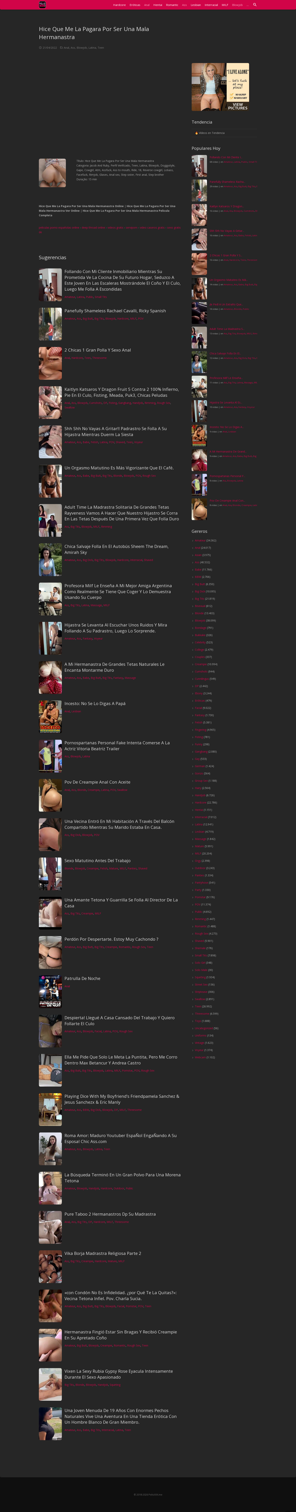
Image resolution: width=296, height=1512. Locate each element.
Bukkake (200, 635)
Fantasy (87, 638)
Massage (96, 605)
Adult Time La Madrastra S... (227, 329)
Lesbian (76, 711)
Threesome (99, 358)
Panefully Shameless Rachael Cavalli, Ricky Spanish (115, 310)
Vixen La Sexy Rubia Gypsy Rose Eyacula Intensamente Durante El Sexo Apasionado (119, 1374)
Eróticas (200, 700)
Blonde (117, 475)
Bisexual (200, 606)
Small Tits (101, 297)
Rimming (150, 403)
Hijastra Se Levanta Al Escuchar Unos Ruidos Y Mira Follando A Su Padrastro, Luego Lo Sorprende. (116, 628)
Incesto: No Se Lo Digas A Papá (95, 703)
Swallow (70, 407)
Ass (73, 47)
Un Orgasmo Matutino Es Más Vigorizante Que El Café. (119, 468)
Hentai (199, 810)
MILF (133, 318)
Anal (66, 47)
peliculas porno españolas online (59, 227)
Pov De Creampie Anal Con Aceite (97, 782)
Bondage (200, 628)
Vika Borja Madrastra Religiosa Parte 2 (103, 1253)
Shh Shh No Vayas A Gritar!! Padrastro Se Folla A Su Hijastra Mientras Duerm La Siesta (116, 431)
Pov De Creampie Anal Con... (227, 500)
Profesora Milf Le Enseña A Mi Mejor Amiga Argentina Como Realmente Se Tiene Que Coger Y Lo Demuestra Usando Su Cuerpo (118, 591)
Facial (98, 1031)
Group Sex (201, 780)
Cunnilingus (202, 679)
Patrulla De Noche (82, 978)
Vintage (199, 1043)
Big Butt (88, 318)
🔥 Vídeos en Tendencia (210, 133)
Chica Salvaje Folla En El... (225, 353)
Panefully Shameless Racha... (227, 182)
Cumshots (95, 403)
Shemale (200, 948)
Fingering (200, 729)
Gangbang (124, 403)
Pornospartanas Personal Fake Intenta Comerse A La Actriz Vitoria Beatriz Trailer (117, 745)
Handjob (137, 403)
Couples (200, 657)
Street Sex (201, 984)
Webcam (200, 1057)
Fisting (113, 403)
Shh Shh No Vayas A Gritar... (227, 231)
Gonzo (199, 773)
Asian (198, 555)
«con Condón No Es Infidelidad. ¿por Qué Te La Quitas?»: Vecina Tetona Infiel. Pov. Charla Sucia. (121, 1295)
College (199, 649)
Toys (198, 1021)
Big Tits (99, 318)
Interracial (136, 560)
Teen (101, 47)
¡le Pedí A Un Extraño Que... (226, 304)
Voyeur (138, 442)
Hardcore (123, 318)
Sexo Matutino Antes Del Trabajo (98, 860)
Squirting (115, 1385)
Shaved (120, 442)
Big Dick (88, 560)
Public (89, 297)
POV (140, 318)
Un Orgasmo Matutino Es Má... (229, 280)
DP (105, 403)
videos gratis (115, 227)
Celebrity (200, 642)
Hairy (198, 788)
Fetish (94, 442)
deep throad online (93, 227)
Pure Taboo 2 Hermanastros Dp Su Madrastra (110, 1214)
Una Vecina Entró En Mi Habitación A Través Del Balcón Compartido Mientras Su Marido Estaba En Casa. (119, 824)
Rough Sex (163, 403)
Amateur (70, 297)
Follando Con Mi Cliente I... (226, 157)
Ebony (199, 693)
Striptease (201, 992)
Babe (86, 442)
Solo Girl (200, 962)
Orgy (198, 861)
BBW (86, 1110)
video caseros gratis (152, 227)
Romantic (125, 947)
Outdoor (119, 1188)
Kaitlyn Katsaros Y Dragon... (227, 206)
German (200, 766)
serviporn (131, 227)
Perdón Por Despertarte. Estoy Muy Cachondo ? (111, 939)
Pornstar (127, 1070)
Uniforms (200, 1035)
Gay (197, 759)
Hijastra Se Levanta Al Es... (226, 402)
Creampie (94, 790)
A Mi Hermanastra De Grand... (228, 451)
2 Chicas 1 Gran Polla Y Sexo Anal (98, 350)
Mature (113, 868)
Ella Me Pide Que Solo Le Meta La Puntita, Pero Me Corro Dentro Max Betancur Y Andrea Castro (121, 1060)
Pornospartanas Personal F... (227, 476)
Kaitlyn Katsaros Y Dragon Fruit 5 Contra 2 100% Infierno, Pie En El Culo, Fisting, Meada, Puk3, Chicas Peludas (122, 392)
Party (198, 890)
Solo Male (201, 970)
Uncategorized (204, 1028)
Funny (198, 744)
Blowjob (82, 47)
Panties (132, 868)
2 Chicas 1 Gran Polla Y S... (226, 255)
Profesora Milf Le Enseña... (226, 378)
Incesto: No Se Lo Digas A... (227, 427)
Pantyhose (201, 882)
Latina (92, 47)
